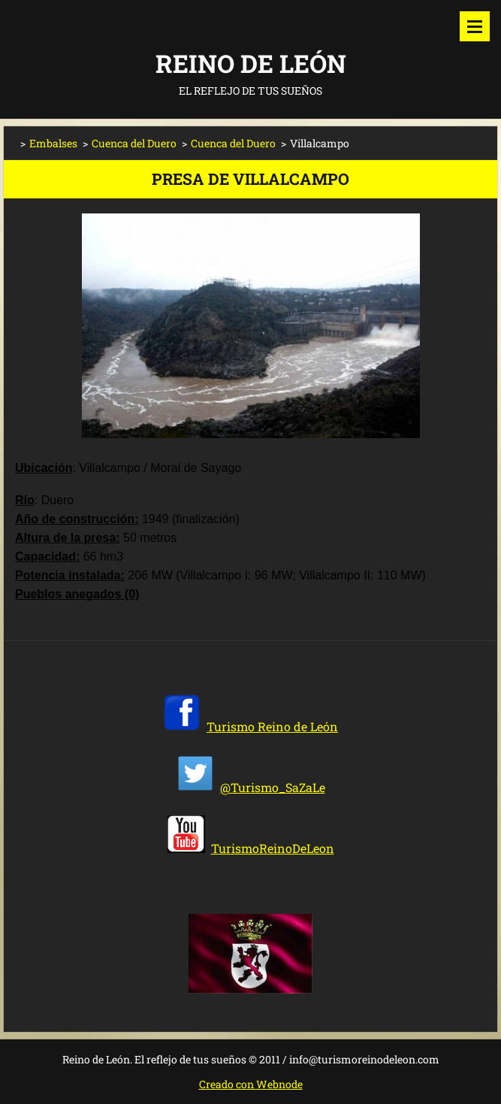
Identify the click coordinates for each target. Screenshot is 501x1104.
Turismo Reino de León (272, 726)
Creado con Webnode (251, 1084)
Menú (475, 26)
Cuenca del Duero (134, 143)
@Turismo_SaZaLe (272, 787)
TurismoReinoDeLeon (272, 848)
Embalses (53, 143)
